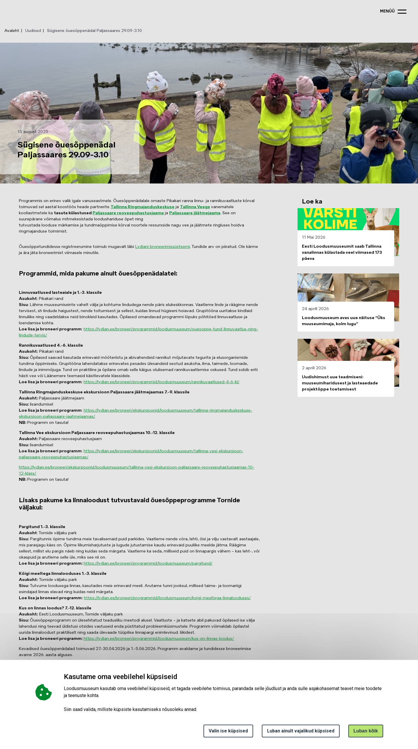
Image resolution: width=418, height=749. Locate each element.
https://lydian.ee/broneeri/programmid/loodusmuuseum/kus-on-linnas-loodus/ (159, 639)
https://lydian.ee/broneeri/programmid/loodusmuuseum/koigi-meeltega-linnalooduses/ (167, 598)
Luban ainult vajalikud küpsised (300, 731)
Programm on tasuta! (44, 423)
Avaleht (11, 31)
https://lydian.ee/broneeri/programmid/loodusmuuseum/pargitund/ (148, 563)
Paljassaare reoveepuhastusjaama (128, 213)
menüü (387, 11)
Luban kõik (366, 730)
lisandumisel (36, 445)
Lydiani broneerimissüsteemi (162, 247)
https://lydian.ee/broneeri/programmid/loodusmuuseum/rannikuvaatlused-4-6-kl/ (161, 382)
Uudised (33, 31)
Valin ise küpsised (228, 731)
